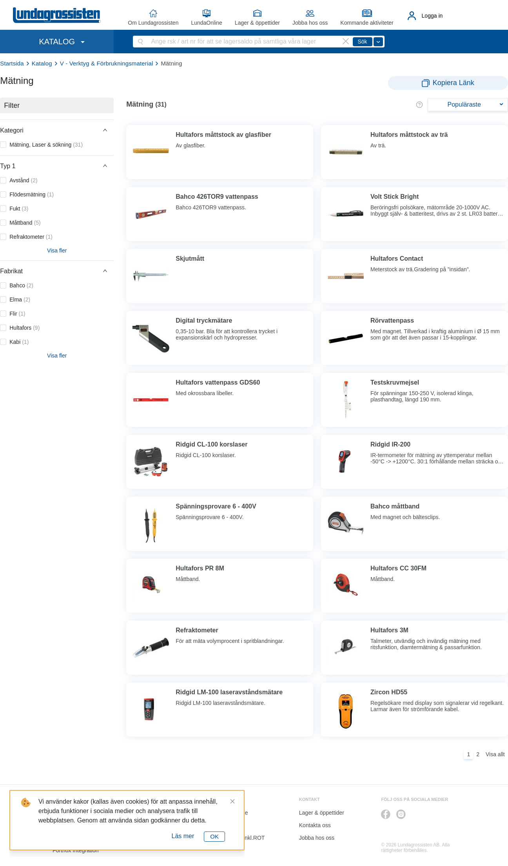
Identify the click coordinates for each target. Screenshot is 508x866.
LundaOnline (206, 23)
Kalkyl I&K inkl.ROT (241, 838)
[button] (57, 130)
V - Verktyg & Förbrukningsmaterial (106, 63)
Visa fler (57, 250)
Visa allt (495, 754)
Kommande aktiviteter (366, 23)
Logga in (432, 16)
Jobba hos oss (310, 23)
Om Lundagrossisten (153, 23)
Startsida (12, 63)
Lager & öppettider (257, 23)
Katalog (42, 63)
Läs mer (183, 836)
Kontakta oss (315, 825)
